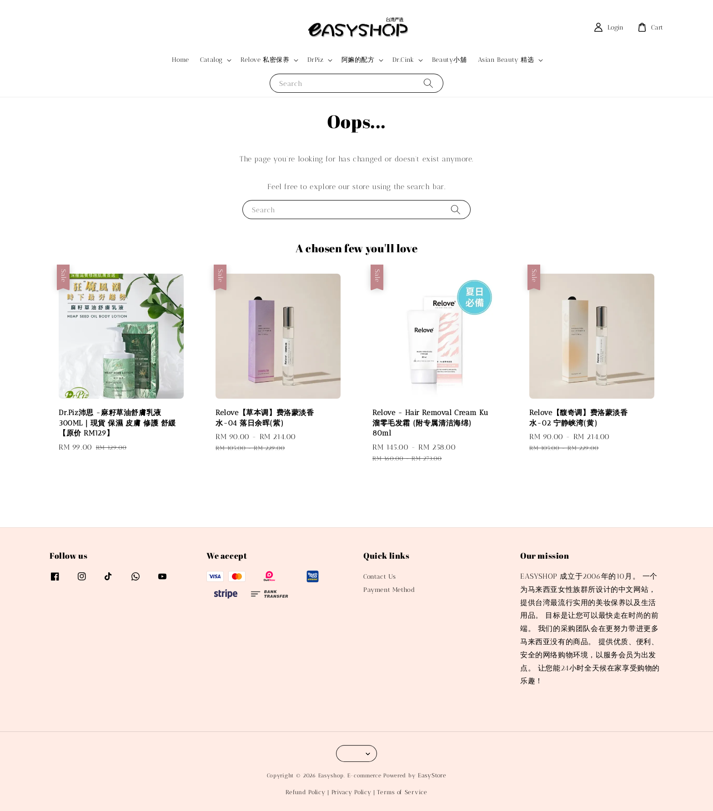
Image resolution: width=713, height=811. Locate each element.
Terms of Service (402, 792)
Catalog (211, 60)
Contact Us (379, 577)
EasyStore (432, 775)
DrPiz (315, 60)
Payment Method (389, 590)
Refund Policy (305, 792)
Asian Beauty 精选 (506, 60)
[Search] (428, 83)
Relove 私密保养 (265, 60)
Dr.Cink (403, 60)
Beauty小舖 (449, 60)
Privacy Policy (351, 792)
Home (180, 60)
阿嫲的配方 (358, 60)
